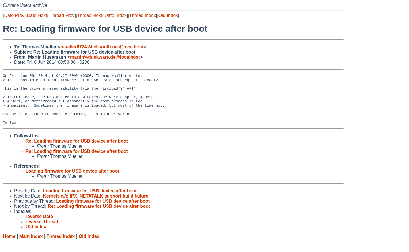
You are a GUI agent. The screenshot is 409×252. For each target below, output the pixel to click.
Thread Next (89, 15)
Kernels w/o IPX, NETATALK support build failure (95, 206)
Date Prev (14, 15)
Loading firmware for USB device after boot (72, 181)
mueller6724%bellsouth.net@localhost (101, 47)
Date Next (37, 15)
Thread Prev (62, 15)
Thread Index (142, 15)
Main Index (31, 246)
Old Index (168, 15)
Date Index (115, 15)
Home (9, 246)
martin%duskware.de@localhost (105, 57)
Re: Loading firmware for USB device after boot (77, 151)
